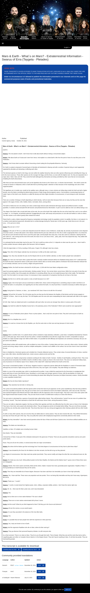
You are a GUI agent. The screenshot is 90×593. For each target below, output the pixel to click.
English (67, 47)
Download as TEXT (31, 549)
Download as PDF (11, 549)
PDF (41, 565)
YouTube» (17, 565)
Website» (22, 565)
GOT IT (68, 589)
